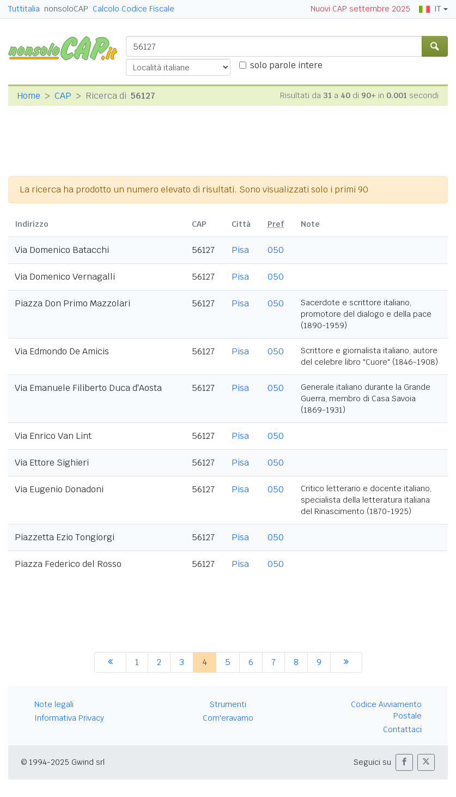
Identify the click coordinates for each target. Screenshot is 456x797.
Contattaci (402, 729)
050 (275, 250)
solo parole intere (286, 65)
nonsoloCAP (66, 9)
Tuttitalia (24, 9)
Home (28, 95)
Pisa (240, 250)
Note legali (54, 704)
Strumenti (228, 704)
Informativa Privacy (69, 718)
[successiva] (346, 662)
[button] (404, 762)
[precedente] (110, 662)
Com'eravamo (228, 718)
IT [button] (430, 9)
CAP (62, 95)
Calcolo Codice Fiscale (133, 9)
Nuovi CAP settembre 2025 (360, 9)
